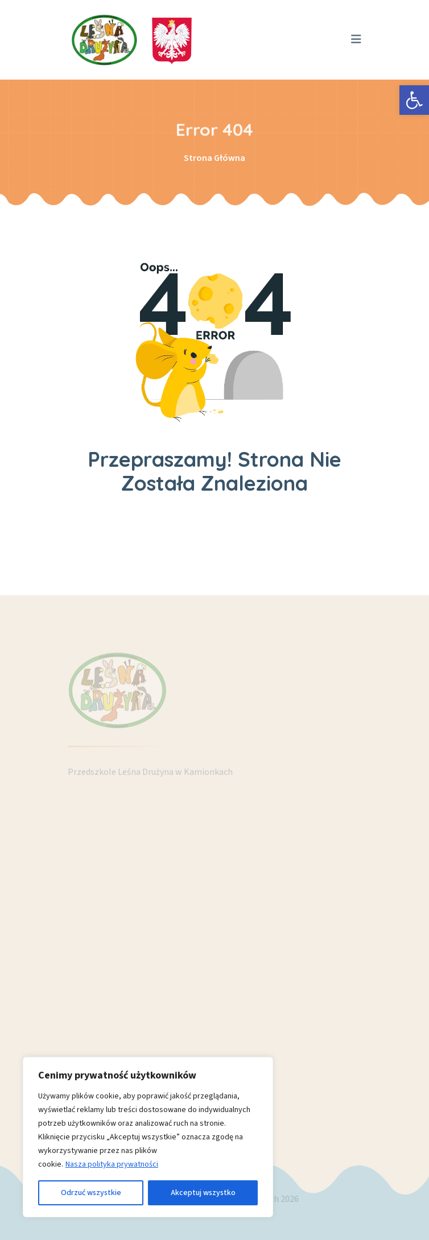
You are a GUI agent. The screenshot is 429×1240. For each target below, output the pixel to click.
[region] (148, 1137)
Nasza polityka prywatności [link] (111, 1164)
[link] (414, 100)
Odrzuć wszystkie (91, 1192)
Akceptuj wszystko (203, 1192)
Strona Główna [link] (214, 158)
